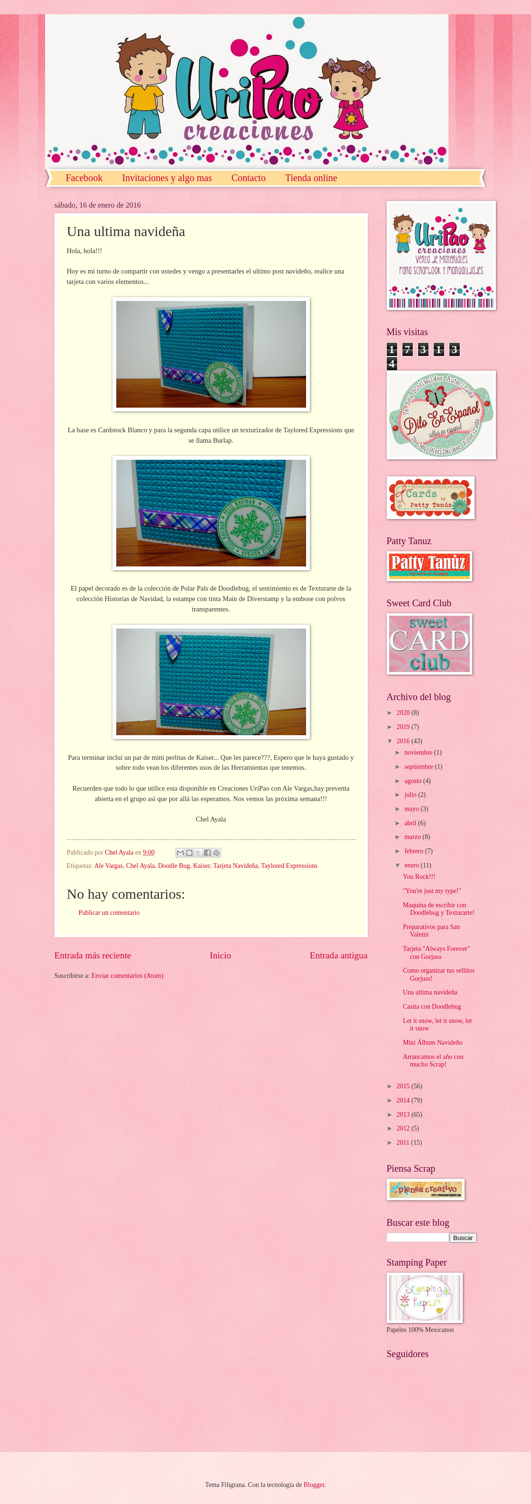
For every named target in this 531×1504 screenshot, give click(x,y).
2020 (404, 712)
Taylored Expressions (289, 865)
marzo (413, 836)
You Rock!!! (419, 876)
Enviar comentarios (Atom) (128, 975)
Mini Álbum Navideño (433, 1042)
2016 (404, 741)
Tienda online (311, 178)
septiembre (419, 766)
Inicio (220, 955)
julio (411, 794)
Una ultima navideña (430, 992)
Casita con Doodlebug (432, 1006)
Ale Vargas (108, 865)
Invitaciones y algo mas (167, 178)
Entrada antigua (339, 955)
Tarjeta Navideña (235, 865)
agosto (413, 780)
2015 (404, 1086)
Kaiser (201, 865)
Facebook (84, 178)
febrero (414, 851)
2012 (404, 1128)
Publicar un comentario (109, 912)
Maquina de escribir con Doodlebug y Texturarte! (439, 909)
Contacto (249, 178)
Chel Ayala (140, 865)
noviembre (419, 752)
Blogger (314, 1484)
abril (411, 823)
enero (412, 865)
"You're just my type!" (432, 890)
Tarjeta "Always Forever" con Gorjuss (436, 952)
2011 (404, 1142)
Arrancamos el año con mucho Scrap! (433, 1060)
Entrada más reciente (93, 955)
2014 (404, 1100)
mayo (412, 808)
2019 (404, 726)
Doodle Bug (174, 865)
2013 (404, 1114)
